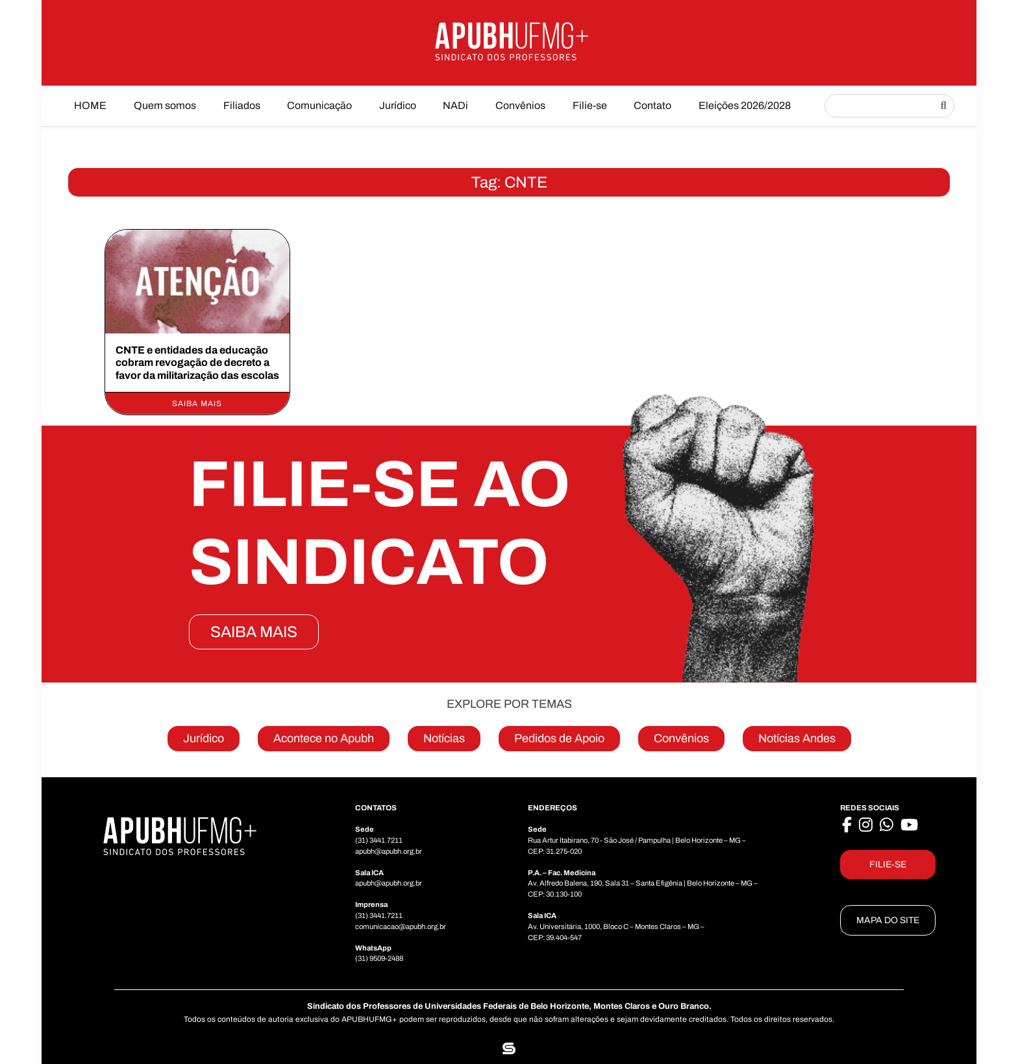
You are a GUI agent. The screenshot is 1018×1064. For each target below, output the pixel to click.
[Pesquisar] (944, 106)
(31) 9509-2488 (379, 958)
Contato (652, 105)
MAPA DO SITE (887, 920)
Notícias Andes (797, 738)
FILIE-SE (887, 864)
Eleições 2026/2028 (745, 105)
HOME (90, 105)
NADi (455, 105)
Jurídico (397, 105)
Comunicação (319, 105)
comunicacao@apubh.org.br (400, 926)
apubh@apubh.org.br (388, 851)
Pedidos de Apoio (559, 738)
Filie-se (590, 105)
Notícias (444, 738)
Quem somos (165, 105)
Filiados (241, 105)
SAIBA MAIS (253, 631)
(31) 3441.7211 (379, 840)
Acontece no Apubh (323, 738)
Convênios (520, 105)
